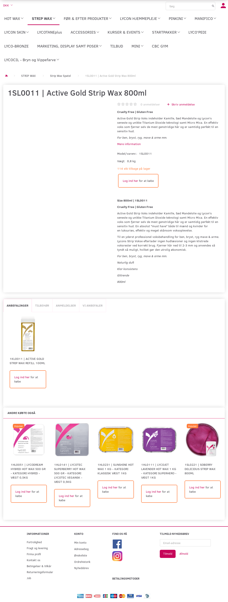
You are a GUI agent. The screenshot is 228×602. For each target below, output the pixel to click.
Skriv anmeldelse (183, 104)
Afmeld (183, 554)
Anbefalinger (17, 305)
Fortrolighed (34, 542)
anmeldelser (150, 104)
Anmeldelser (66, 305)
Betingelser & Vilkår (39, 566)
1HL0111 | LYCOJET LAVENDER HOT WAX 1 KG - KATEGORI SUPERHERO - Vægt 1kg (158, 471)
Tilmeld (167, 554)
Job (29, 578)
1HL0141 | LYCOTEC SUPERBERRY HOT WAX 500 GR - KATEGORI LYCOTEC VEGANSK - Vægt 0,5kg (69, 473)
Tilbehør (42, 305)
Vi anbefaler (93, 305)
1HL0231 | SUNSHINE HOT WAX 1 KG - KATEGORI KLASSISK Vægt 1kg (116, 469)
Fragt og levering (37, 548)
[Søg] (213, 6)
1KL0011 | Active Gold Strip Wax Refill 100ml (27, 361)
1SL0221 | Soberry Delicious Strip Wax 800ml (200, 469)
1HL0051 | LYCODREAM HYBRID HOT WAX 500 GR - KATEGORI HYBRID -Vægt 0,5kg (28, 471)
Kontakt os (33, 560)
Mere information (129, 144)
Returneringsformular (40, 572)
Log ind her (130, 181)
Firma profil (34, 554)
